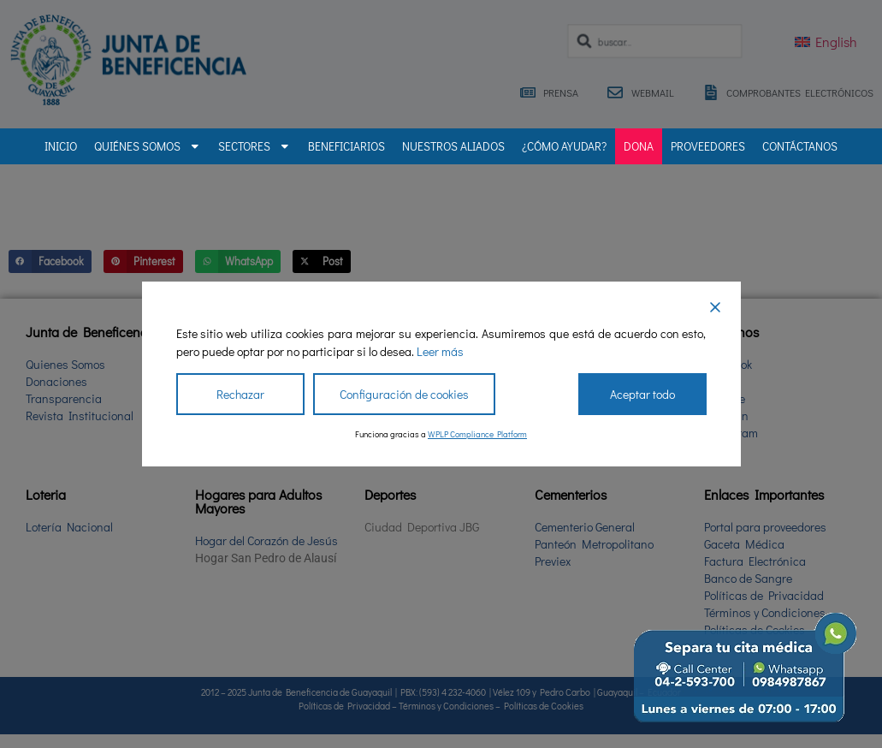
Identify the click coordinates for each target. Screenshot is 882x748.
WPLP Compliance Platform (477, 434)
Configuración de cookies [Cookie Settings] (404, 394)
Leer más (440, 351)
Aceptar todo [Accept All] (642, 394)
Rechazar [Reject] (240, 394)
